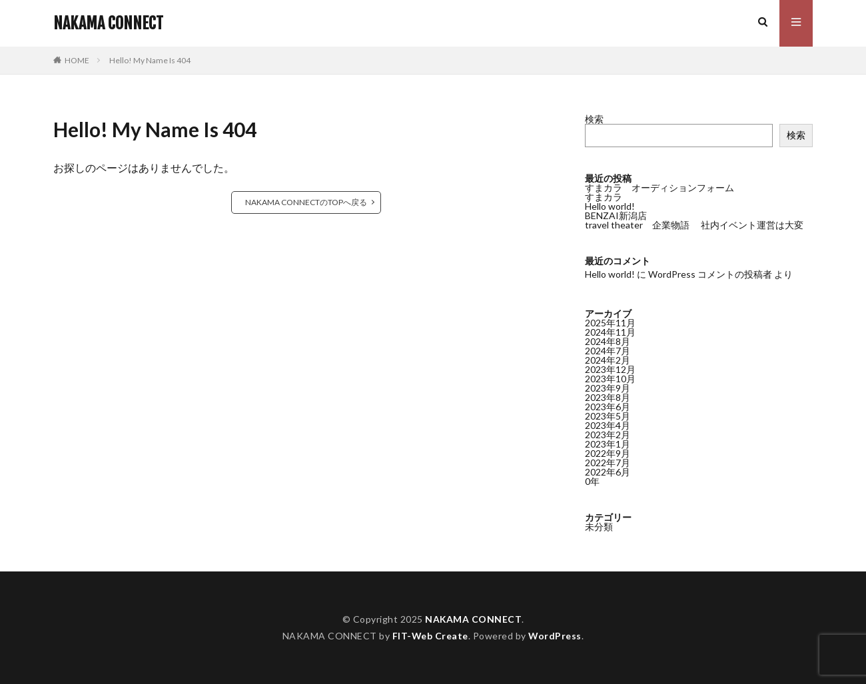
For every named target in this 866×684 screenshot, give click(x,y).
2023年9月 (607, 388)
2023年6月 (607, 406)
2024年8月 (607, 341)
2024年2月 (607, 360)
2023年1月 (607, 444)
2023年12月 (610, 369)
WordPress (555, 635)
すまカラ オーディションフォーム (659, 187)
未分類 (599, 526)
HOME (77, 60)
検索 (594, 119)
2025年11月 (610, 322)
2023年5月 (607, 416)
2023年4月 (607, 425)
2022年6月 (607, 472)
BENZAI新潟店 (616, 215)
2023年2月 (607, 434)
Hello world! (610, 206)
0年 (592, 481)
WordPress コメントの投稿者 (710, 274)
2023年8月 (607, 397)
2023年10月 (610, 378)
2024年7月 (607, 350)
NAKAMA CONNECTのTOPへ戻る (306, 202)
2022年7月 (607, 462)
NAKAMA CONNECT (108, 23)
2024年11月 (610, 332)
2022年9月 (607, 453)
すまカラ (603, 196)
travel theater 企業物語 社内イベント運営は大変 (694, 224)
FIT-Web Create (430, 635)
